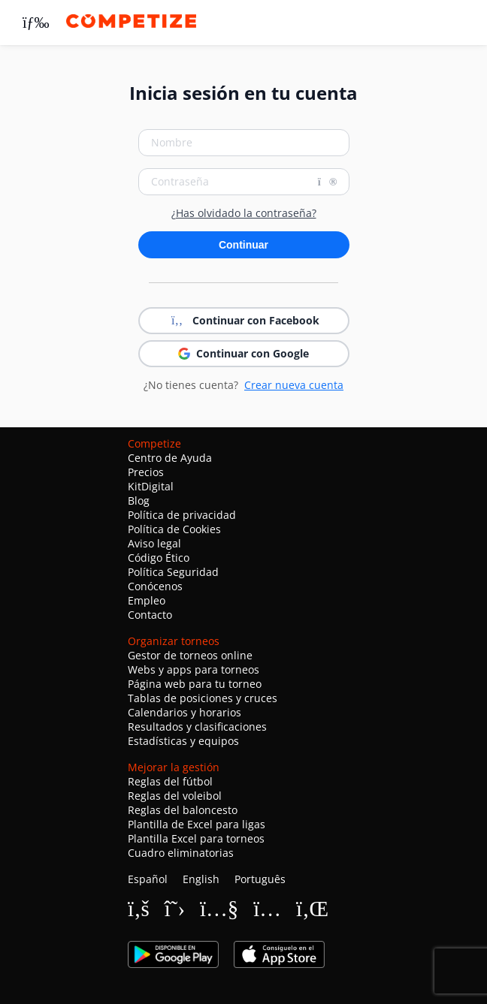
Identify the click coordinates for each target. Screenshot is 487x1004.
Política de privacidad (182, 515)
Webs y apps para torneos (193, 669)
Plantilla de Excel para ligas (196, 824)
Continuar (243, 245)
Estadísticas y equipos (183, 741)
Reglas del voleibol (175, 795)
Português (260, 879)
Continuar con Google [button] (243, 353)
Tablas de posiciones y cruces (202, 698)
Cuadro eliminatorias (181, 853)
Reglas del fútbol (170, 781)
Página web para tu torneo (195, 684)
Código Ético (158, 557)
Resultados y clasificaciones (197, 726)
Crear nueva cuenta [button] (293, 385)
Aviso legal (154, 543)
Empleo (146, 600)
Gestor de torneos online (190, 655)
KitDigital (151, 486)
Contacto (150, 615)
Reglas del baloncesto (182, 810)
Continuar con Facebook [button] (243, 321)
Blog (139, 500)
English (201, 879)
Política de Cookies (174, 529)
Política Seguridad (173, 572)
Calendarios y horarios (184, 712)
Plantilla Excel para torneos (196, 838)
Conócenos (155, 586)
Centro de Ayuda (170, 458)
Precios (146, 472)
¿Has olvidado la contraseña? (243, 213)
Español (148, 879)
